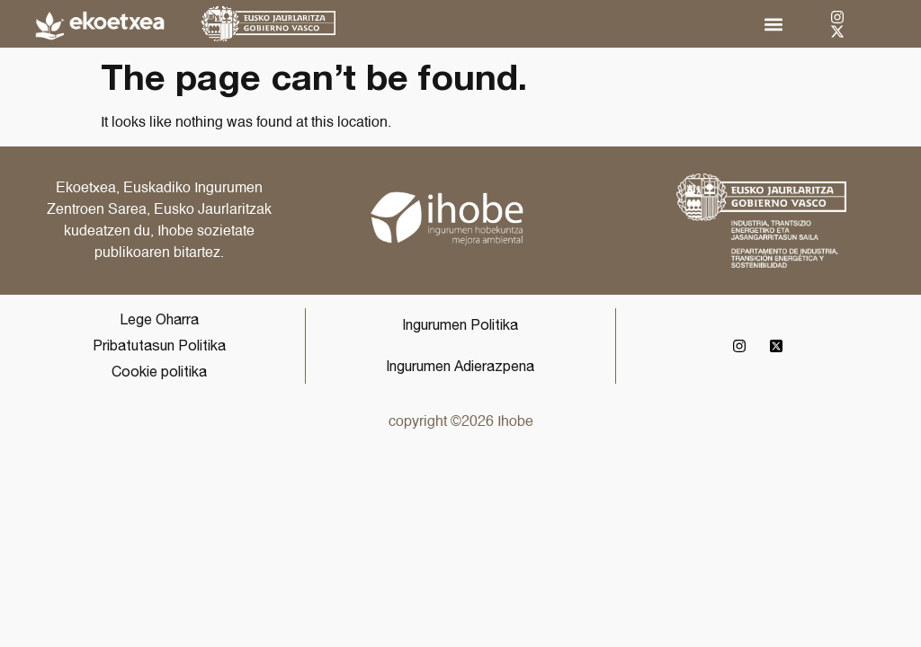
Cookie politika (159, 371)
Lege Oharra (159, 319)
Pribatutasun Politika (159, 345)
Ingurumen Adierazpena (460, 366)
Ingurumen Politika (460, 324)
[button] (773, 24)
